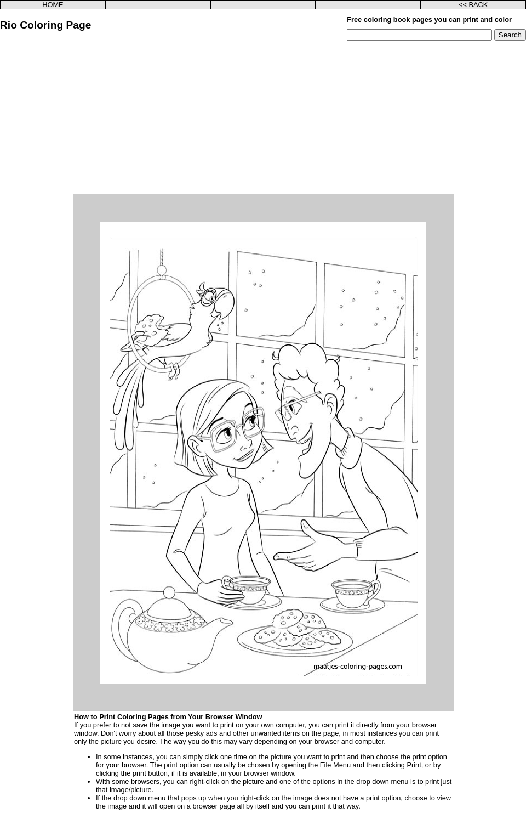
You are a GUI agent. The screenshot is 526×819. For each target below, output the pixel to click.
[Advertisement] (263, 117)
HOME (52, 5)
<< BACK (473, 5)
